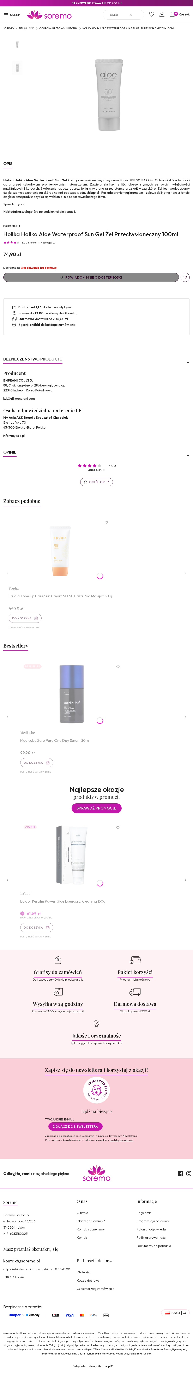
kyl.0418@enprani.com (19, 398)
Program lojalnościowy (153, 1228)
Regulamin (88, 1142)
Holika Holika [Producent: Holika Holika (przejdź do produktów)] (11, 226)
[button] (11, 15)
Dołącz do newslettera (75, 1133)
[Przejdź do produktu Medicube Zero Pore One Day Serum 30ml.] (73, 697)
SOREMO (8, 28)
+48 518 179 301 (14, 1283)
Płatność (83, 1279)
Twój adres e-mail (59, 1126)
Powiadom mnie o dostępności (91, 277)
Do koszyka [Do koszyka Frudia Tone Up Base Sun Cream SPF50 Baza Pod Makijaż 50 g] (22, 619)
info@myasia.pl (14, 436)
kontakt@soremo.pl (21, 1267)
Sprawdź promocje (96, 812)
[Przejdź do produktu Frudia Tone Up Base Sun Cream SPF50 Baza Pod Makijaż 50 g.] (61, 551)
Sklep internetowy (91, 1372)
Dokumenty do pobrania (154, 1252)
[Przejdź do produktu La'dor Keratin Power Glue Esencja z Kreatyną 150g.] (73, 860)
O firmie (82, 1219)
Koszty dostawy (88, 1287)
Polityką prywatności (121, 1146)
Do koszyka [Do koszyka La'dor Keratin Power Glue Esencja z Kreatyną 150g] (34, 933)
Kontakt (82, 1244)
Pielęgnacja (26, 28)
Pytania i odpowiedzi (151, 1236)
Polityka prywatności (151, 1244)
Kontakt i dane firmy (91, 1236)
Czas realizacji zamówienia (95, 1295)
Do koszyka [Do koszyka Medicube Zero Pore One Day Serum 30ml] (34, 766)
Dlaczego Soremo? (91, 1228)
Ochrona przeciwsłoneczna (58, 28)
